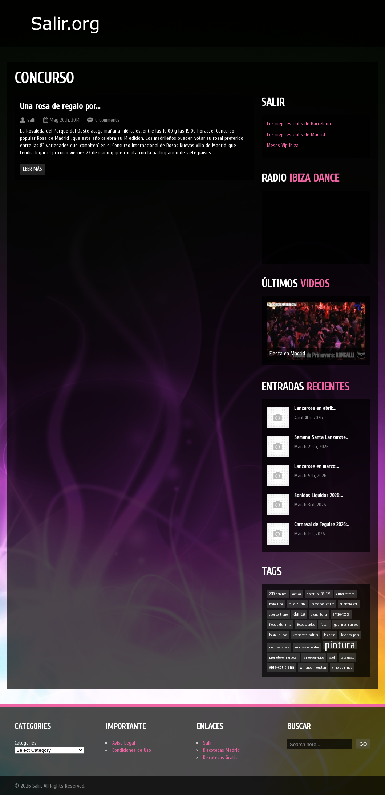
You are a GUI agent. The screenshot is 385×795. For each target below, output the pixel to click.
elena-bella (319, 614)
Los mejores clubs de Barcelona (299, 124)
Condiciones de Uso (131, 750)
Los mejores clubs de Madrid (296, 134)
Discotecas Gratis (220, 757)
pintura (340, 645)
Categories (25, 743)
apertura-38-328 (319, 594)
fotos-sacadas (306, 625)
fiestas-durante (280, 625)
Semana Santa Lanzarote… (321, 437)
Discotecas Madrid (221, 750)
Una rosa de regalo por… (60, 106)
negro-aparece (279, 647)
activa (296, 594)
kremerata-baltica (305, 635)
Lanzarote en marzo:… (316, 466)
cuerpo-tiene (278, 614)
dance (299, 614)
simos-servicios (314, 657)
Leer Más (32, 169)
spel (332, 657)
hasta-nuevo (278, 635)
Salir (207, 743)
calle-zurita (297, 604)
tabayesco (347, 657)
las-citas (329, 635)
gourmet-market (346, 625)
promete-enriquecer (283, 657)
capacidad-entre (323, 604)
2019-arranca (278, 594)
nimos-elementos (307, 647)
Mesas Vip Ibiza (283, 145)
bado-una (276, 604)
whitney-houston (313, 667)
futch (324, 625)
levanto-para (350, 635)
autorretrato (345, 594)
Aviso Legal (123, 743)
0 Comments (107, 120)
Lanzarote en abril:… (315, 408)
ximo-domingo (342, 667)
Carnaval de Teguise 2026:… (321, 524)
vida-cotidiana (281, 667)
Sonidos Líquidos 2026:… (318, 495)
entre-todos (341, 614)
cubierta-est (348, 604)
